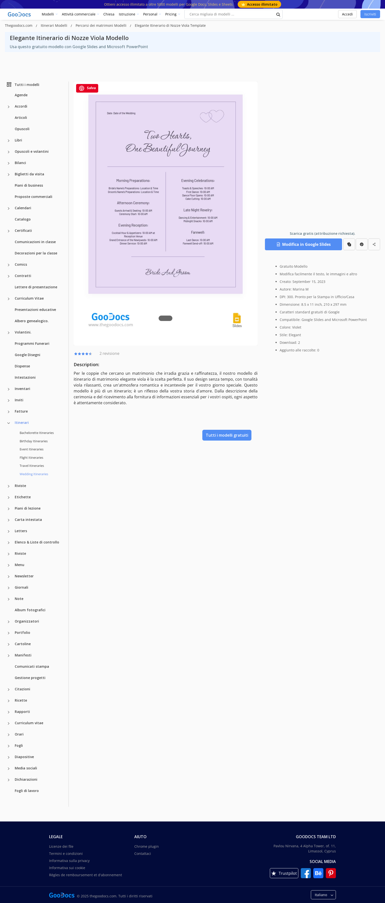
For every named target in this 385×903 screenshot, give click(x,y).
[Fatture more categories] (8, 412)
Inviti (19, 400)
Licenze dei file (61, 846)
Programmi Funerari (32, 343)
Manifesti (23, 655)
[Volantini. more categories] (8, 332)
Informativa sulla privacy (69, 860)
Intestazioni (25, 377)
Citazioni (22, 689)
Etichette (23, 497)
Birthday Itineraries (34, 441)
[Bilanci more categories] (8, 163)
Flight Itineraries (31, 457)
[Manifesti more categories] (8, 655)
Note (19, 598)
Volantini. (23, 332)
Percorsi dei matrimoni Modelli (101, 25)
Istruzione (127, 14)
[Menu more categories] (8, 565)
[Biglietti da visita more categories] (8, 174)
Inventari (22, 388)
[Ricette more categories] (8, 701)
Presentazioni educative (35, 309)
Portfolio (22, 632)
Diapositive (24, 756)
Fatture (21, 411)
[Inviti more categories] (8, 400)
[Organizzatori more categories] (8, 621)
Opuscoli (22, 128)
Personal (150, 14)
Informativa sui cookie (67, 867)
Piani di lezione (28, 508)
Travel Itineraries (32, 465)
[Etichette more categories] (8, 497)
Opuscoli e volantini (32, 151)
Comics (21, 264)
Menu (19, 564)
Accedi (347, 14)
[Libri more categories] (8, 140)
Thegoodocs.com (19, 25)
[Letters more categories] (8, 531)
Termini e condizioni (66, 853)
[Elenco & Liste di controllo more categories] (8, 542)
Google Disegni (27, 354)
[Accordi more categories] (8, 107)
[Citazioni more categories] (8, 689)
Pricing (171, 14)
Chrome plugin (146, 846)
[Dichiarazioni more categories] (8, 780)
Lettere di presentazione (36, 287)
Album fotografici (30, 610)
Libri (18, 140)
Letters (21, 530)
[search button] (278, 14)
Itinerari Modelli (54, 25)
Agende (21, 95)
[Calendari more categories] (8, 208)
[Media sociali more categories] (8, 768)
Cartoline (23, 643)
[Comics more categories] (8, 265)
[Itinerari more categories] (8, 423)
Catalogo (23, 219)
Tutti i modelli (22, 84)
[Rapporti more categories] (8, 712)
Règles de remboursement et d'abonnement (85, 875)
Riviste (20, 485)
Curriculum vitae (29, 723)
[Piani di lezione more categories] (8, 509)
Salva (87, 88)
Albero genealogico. (32, 321)
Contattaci (142, 853)
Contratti (23, 275)
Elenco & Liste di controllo (37, 542)
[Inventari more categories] (8, 389)
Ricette (21, 700)
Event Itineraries (31, 449)
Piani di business (29, 185)
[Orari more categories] (8, 734)
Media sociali (26, 768)
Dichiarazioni (26, 779)
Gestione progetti (30, 677)
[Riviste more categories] (8, 486)
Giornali (21, 587)
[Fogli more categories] (8, 746)
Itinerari (22, 422)
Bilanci (20, 162)
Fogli (19, 745)
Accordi (21, 106)
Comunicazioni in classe (35, 241)
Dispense (22, 366)
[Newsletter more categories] (8, 576)
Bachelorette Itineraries (37, 433)
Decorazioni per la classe (36, 253)
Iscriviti (370, 14)
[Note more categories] (8, 599)
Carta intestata (28, 519)
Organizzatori (27, 621)
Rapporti (22, 711)
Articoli (21, 117)
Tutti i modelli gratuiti (227, 435)
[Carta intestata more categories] (8, 520)
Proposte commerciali (33, 196)
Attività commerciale (79, 14)
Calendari (23, 208)
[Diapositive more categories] (8, 757)
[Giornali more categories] (8, 588)
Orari (19, 734)
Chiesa (108, 14)
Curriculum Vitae (29, 298)
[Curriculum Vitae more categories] (8, 299)
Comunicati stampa (32, 666)
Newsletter (24, 576)
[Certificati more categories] (8, 231)
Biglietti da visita (29, 174)
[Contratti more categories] (8, 276)
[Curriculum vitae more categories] (8, 723)
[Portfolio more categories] (8, 633)
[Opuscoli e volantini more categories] (8, 152)
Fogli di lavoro (27, 790)
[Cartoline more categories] (8, 644)
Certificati (23, 230)
